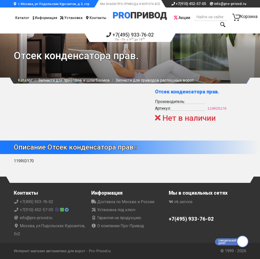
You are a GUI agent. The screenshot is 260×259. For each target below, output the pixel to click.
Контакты (96, 18)
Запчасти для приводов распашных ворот (155, 80)
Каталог (22, 18)
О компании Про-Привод (117, 225)
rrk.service (180, 201)
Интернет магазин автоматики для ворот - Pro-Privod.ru (65, 250)
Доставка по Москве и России (122, 201)
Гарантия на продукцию (116, 217)
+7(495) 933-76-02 (130, 36)
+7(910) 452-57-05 (189, 4)
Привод (139, 15)
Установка (71, 18)
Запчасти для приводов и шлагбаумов (74, 80)
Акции (182, 17)
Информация (45, 18)
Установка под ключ (113, 209)
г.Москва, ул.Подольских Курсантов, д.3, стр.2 (53, 4)
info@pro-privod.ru (228, 4)
